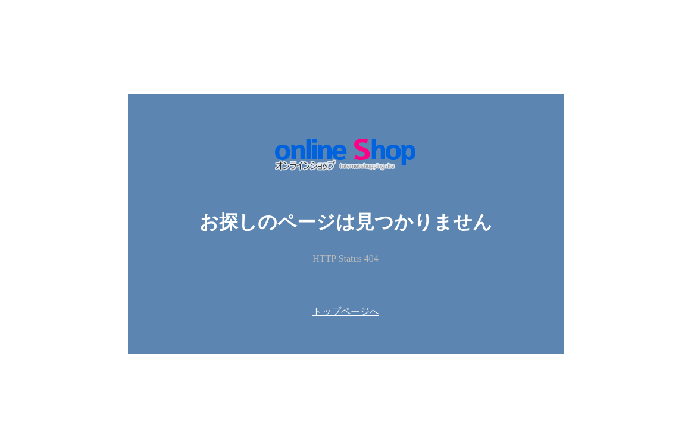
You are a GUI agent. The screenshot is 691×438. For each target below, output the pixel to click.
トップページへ (345, 311)
